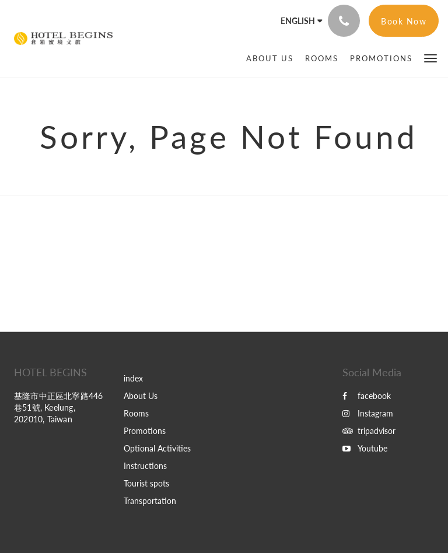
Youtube (364, 448)
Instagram (367, 413)
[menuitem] (269, 58)
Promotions (145, 431)
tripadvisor (369, 431)
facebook (366, 396)
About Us (141, 396)
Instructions (145, 466)
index (133, 378)
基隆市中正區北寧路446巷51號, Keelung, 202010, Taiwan (58, 407)
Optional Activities (157, 448)
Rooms (136, 413)
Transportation (150, 501)
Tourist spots (146, 483)
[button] (430, 57)
